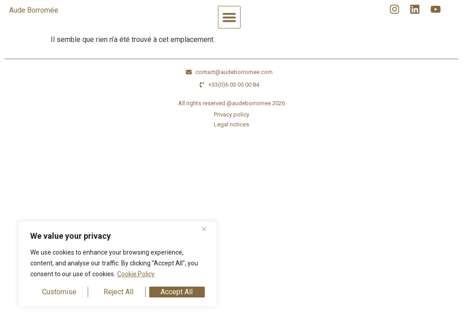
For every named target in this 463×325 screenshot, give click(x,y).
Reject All (118, 292)
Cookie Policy (136, 274)
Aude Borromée (33, 10)
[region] (117, 264)
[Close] (207, 228)
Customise (59, 292)
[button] (229, 17)
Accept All (177, 292)
